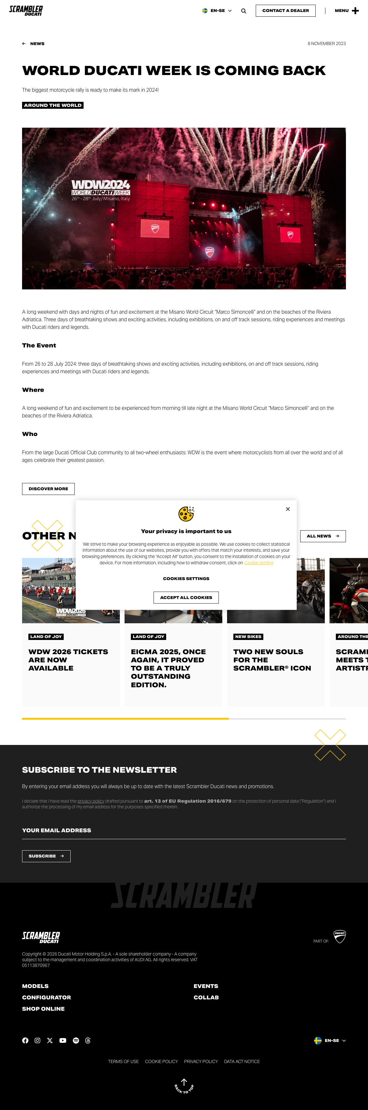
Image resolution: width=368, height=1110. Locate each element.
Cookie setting (258, 562)
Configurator (46, 997)
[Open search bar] (243, 11)
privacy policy (91, 801)
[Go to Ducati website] (340, 936)
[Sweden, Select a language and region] (217, 10)
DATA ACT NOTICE (242, 1061)
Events (206, 986)
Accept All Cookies (186, 597)
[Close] (288, 509)
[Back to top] (184, 1086)
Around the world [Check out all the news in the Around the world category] (53, 105)
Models (35, 986)
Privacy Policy (201, 1061)
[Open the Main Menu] (347, 10)
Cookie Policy (161, 1061)
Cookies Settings (186, 579)
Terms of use (123, 1061)
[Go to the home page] (26, 11)
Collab (206, 997)
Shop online (43, 1009)
